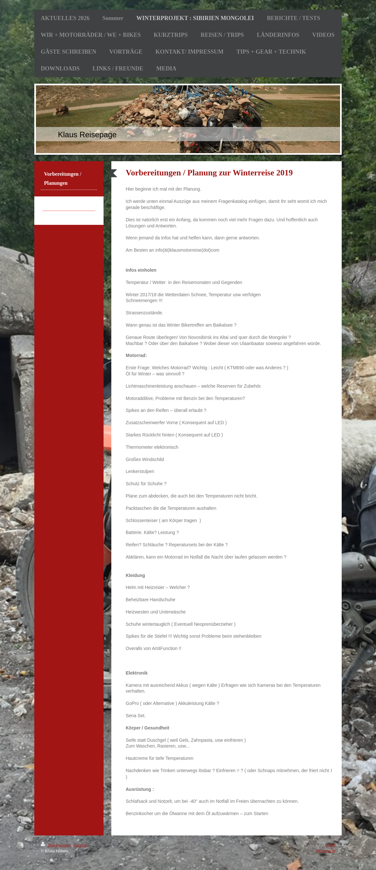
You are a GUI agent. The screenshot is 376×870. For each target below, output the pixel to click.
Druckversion (56, 845)
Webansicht (325, 850)
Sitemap (80, 845)
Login (330, 844)
